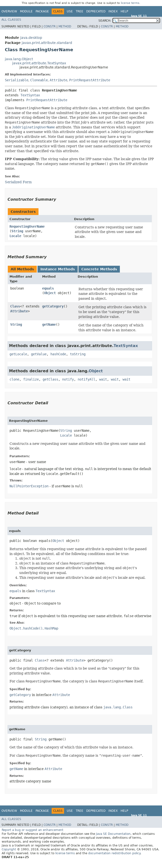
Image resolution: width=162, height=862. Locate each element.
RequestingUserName (27, 226)
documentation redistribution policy (114, 853)
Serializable (16, 80)
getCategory (53, 306)
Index (113, 11)
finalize (31, 379)
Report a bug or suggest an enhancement (32, 830)
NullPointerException (29, 486)
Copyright (9, 849)
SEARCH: (104, 20)
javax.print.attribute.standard (47, 43)
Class (15, 306)
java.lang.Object (19, 59)
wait (103, 379)
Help (124, 11)
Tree (79, 11)
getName (49, 324)
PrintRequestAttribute (89, 80)
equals (48, 288)
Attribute (58, 80)
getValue (39, 354)
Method (64, 26)
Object (50, 293)
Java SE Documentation (113, 834)
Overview (9, 11)
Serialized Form (18, 182)
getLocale (18, 354)
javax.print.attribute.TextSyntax (39, 63)
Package (42, 11)
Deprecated (95, 11)
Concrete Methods (99, 269)
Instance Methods (57, 269)
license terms (130, 3)
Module (26, 11)
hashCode (58, 354)
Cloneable (39, 80)
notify (68, 379)
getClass (50, 379)
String (17, 231)
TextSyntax (30, 95)
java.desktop (31, 38)
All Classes (11, 19)
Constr (50, 26)
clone (14, 379)
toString (78, 354)
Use (70, 11)
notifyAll (86, 379)
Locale (15, 236)
